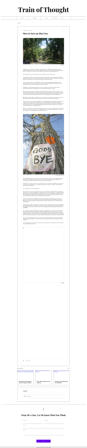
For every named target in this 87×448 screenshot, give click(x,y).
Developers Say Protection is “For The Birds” (61, 382)
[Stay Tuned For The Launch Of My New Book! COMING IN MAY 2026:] (25, 374)
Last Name (46, 420)
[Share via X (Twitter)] (26, 360)
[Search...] (57, 18)
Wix (50, 447)
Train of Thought (43, 9)
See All (68, 368)
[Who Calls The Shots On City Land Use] (44, 374)
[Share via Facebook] (23, 360)
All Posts (19, 22)
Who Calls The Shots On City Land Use (43, 382)
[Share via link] (28, 360)
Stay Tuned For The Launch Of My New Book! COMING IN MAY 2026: (25, 382)
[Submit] (43, 441)
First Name (25, 420)
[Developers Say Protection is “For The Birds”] (61, 374)
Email (24, 425)
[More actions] (63, 30)
